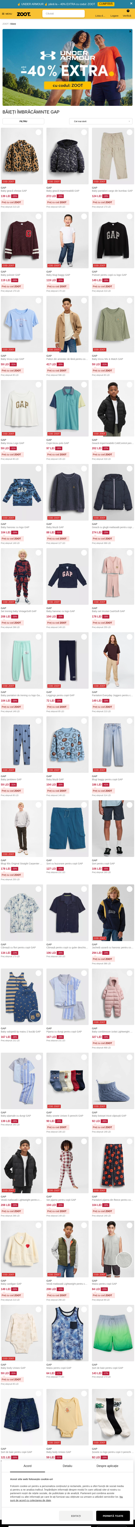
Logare (114, 13)
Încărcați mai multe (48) (67, 1411)
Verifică (127, 13)
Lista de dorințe (101, 13)
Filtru (23, 44)
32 (77, 1423)
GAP (3, 110)
